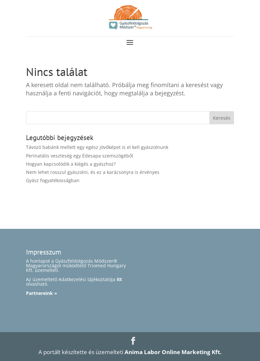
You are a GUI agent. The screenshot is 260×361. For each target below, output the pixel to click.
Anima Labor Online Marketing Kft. (173, 352)
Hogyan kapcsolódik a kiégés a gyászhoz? (71, 164)
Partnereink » (41, 293)
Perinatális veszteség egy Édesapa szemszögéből (79, 156)
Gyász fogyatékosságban (53, 180)
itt (119, 279)
